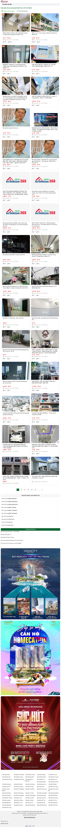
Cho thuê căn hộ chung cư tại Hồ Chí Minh (11, 542)
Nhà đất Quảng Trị (6, 794)
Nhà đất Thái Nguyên (19, 788)
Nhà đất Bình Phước (7, 778)
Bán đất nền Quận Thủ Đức (7, 536)
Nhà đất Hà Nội (6, 774)
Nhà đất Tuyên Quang (6, 788)
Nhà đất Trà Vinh (29, 792)
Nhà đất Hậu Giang (18, 785)
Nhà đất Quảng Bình (54, 792)
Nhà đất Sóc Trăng (53, 785)
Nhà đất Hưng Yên (41, 783)
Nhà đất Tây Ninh (6, 792)
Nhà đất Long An (6, 799)
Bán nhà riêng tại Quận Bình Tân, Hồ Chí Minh (12, 539)
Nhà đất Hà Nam (53, 783)
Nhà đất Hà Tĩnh (6, 785)
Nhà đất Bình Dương (19, 778)
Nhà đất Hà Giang (6, 783)
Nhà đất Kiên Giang (30, 803)
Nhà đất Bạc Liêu (53, 778)
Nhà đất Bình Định (41, 776)
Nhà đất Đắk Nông (53, 801)
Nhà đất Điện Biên (41, 781)
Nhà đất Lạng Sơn (41, 796)
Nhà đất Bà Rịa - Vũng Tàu (29, 779)
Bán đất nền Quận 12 (6, 534)
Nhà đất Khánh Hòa (42, 803)
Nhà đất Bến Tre (41, 778)
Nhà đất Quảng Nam (19, 794)
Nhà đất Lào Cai (18, 796)
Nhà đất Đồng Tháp (53, 781)
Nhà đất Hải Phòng (30, 774)
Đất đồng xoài (4, 819)
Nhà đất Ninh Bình (53, 794)
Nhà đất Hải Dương (30, 783)
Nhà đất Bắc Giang (18, 776)
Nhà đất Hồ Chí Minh (19, 774)
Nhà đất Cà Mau (29, 799)
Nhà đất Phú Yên (53, 799)
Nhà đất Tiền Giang (18, 792)
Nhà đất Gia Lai (29, 801)
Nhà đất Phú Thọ (41, 799)
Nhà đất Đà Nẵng (41, 774)
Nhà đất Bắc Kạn (6, 776)
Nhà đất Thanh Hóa (42, 788)
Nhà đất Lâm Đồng (53, 796)
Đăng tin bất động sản (29, 816)
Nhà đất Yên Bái (29, 785)
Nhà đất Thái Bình (29, 788)
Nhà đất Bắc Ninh (29, 776)
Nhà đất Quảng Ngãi (30, 794)
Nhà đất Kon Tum (18, 801)
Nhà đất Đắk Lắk (41, 801)
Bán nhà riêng (9, 498)
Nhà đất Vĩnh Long (6, 806)
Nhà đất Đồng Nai (6, 803)
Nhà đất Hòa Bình (18, 783)
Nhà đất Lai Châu (29, 796)
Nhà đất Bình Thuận (53, 776)
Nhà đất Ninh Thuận (7, 796)
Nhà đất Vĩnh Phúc (53, 803)
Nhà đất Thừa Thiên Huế (53, 788)
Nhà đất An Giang (18, 803)
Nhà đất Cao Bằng (18, 799)
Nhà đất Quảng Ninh (42, 792)
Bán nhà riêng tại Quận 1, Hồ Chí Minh (10, 531)
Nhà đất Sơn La (41, 785)
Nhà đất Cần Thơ (53, 774)
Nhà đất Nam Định (41, 794)
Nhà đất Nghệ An (6, 801)
